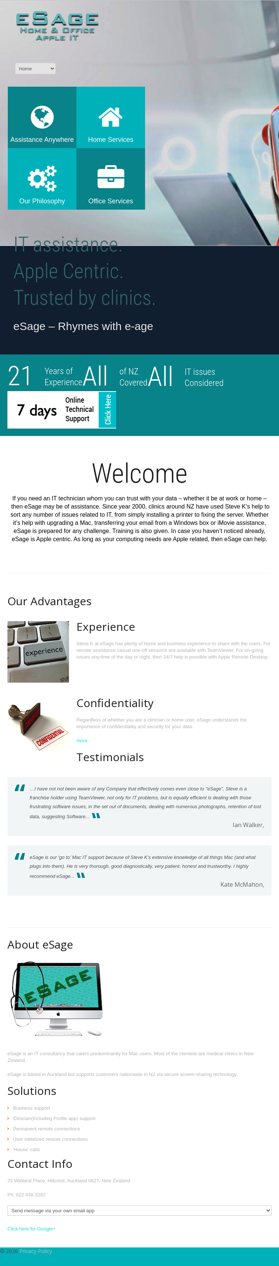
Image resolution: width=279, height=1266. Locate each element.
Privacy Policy (35, 1251)
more (82, 740)
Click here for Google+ (31, 1229)
